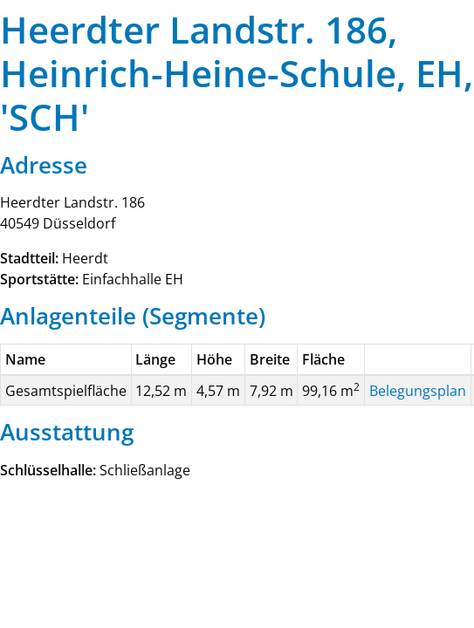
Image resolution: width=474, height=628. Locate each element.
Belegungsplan (417, 390)
